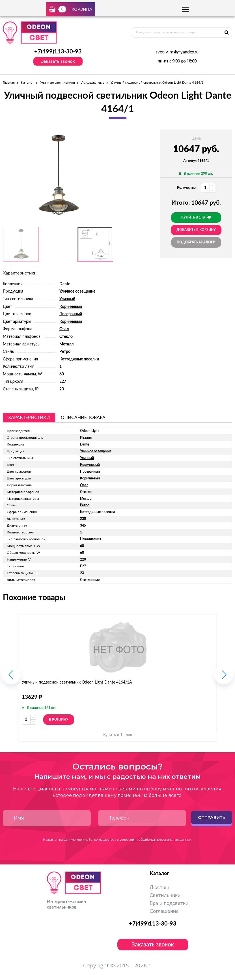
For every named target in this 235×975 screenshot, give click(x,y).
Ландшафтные (92, 82)
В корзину (58, 719)
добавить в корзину (196, 230)
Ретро (64, 352)
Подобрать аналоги (196, 242)
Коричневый (70, 307)
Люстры (159, 887)
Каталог (27, 82)
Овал (64, 329)
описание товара (83, 417)
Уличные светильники (57, 82)
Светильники (165, 895)
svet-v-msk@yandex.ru (177, 52)
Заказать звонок (58, 61)
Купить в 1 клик (196, 217)
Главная (9, 82)
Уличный (67, 299)
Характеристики (29, 417)
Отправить (211, 817)
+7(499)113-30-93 (58, 52)
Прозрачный (70, 314)
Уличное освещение (77, 291)
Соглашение (164, 911)
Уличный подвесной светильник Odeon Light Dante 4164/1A (77, 682)
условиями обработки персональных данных (155, 840)
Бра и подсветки (169, 903)
